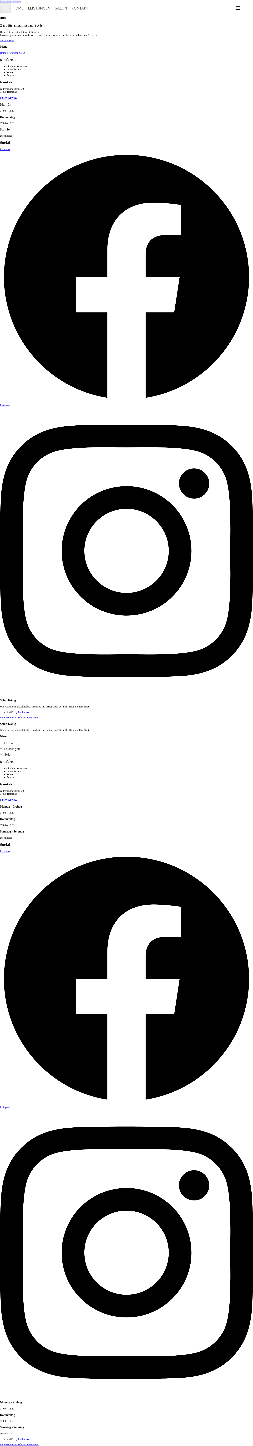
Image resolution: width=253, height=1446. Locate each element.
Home (18, 8)
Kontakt (80, 8)
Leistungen (39, 8)
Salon (61, 8)
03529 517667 (8, 98)
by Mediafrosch (22, 712)
